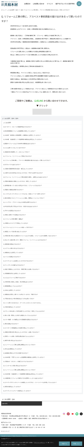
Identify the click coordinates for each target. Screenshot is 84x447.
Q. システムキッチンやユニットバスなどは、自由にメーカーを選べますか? (24, 194)
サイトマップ (5, 433)
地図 (33, 416)
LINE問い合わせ (38, 4)
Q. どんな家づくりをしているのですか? (14, 147)
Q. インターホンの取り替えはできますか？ (15, 365)
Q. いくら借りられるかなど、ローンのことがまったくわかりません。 (22, 302)
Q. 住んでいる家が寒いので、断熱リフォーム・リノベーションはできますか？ (25, 240)
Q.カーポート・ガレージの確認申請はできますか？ (17, 127)
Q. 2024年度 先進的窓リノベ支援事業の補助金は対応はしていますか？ (23, 374)
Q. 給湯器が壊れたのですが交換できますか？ (15, 353)
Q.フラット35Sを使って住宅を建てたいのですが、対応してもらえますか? (24, 311)
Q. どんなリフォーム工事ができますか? (14, 277)
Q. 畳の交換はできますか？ (11, 323)
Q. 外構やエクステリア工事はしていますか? (15, 223)
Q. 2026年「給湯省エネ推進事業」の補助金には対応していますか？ (22, 135)
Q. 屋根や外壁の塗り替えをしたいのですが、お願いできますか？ (21, 332)
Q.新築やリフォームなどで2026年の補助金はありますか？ (19, 143)
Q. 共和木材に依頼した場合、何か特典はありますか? (18, 282)
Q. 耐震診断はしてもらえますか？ (12, 286)
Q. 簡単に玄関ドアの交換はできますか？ (14, 214)
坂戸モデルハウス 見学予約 (65, 4)
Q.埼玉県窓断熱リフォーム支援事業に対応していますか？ (19, 131)
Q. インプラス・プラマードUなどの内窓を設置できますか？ (20, 202)
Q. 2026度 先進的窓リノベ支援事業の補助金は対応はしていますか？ (22, 139)
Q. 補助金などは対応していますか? (13, 252)
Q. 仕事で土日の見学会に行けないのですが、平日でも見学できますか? (23, 173)
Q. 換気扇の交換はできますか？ (12, 244)
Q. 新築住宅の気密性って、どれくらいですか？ (16, 152)
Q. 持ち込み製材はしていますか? (12, 349)
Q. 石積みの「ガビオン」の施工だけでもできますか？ (18, 361)
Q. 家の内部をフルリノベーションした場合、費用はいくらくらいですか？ (23, 198)
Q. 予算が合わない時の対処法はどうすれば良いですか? (18, 298)
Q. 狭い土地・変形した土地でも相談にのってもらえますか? (20, 315)
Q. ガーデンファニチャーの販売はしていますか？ (17, 390)
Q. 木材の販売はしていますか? (12, 307)
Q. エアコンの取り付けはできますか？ (14, 248)
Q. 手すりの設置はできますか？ (12, 210)
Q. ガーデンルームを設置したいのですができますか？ (18, 261)
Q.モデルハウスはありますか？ (12, 164)
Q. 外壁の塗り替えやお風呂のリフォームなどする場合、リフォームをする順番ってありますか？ (30, 235)
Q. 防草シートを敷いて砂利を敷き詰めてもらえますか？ (19, 336)
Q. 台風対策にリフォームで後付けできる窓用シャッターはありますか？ (23, 378)
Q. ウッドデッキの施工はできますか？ (14, 265)
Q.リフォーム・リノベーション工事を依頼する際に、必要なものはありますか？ (25, 177)
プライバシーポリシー (39, 442)
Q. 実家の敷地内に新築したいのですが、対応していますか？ (20, 181)
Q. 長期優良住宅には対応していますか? (14, 273)
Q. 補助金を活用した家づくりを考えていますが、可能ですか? (20, 294)
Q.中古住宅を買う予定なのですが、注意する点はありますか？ (20, 206)
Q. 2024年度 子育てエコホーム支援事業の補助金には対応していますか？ (24, 357)
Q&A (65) (4, 403)
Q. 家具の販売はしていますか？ (12, 386)
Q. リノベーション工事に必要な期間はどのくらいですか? (19, 344)
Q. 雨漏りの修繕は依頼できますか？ (13, 189)
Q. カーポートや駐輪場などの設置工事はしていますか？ (19, 328)
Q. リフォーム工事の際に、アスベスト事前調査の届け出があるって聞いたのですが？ (27, 160)
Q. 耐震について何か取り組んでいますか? (15, 231)
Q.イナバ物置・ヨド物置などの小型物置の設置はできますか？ (20, 319)
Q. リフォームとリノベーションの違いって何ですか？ (18, 227)
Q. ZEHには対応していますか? (12, 290)
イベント (50, 4)
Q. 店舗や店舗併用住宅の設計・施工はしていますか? (18, 168)
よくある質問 (7, 122)
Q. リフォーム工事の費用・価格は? (13, 219)
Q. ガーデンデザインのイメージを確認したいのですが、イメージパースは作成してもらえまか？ (30, 382)
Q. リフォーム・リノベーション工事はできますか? (17, 156)
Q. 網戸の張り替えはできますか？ (12, 340)
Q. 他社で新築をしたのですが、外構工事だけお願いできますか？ (21, 269)
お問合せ (27, 4)
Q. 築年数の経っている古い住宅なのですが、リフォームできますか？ (23, 185)
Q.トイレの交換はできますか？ (12, 256)
